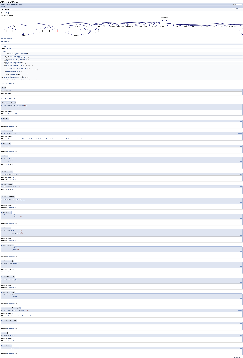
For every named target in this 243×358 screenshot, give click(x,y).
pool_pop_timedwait (14, 65)
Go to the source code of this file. (7, 38)
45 (8, 313)
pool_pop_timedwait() (37, 138)
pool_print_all (13, 69)
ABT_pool (16, 53)
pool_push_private (14, 59)
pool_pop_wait (13, 63)
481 (8, 338)
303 (8, 189)
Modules (8, 4)
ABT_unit (25, 57)
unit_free (12, 74)
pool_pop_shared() (28, 138)
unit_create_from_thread (15, 72)
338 (8, 177)
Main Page (3, 4)
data (5, 43)
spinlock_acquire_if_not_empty (16, 77)
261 (8, 205)
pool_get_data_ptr (14, 76)
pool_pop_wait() (44, 138)
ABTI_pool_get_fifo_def (15, 79)
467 (8, 351)
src (1, 6)
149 (8, 149)
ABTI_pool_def (32, 79)
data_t (10, 48)
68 (8, 111)
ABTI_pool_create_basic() (12, 113)
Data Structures (14, 4)
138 (8, 124)
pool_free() (9, 138)
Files (20, 4)
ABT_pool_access (23, 79)
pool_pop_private (14, 62)
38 (8, 93)
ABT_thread (22, 72)
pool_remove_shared (14, 66)
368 (8, 301)
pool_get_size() (14, 138)
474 (8, 326)
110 (8, 164)
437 (8, 238)
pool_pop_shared (14, 60)
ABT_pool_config (23, 53)
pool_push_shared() (65, 138)
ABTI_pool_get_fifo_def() (11, 126)
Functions (241, 8)
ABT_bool (8, 71)
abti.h (7, 12)
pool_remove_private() (73, 138)
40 (8, 136)
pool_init (12, 53)
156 (8, 269)
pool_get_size (13, 56)
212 (8, 221)
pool (4, 6)
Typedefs (238, 8)
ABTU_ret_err (6, 77)
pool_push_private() (57, 138)
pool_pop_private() (21, 138)
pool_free (12, 54)
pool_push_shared (14, 57)
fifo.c (12, 93)
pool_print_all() (50, 138)
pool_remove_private (14, 68)
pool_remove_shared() (84, 138)
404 (8, 285)
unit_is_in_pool (13, 71)
